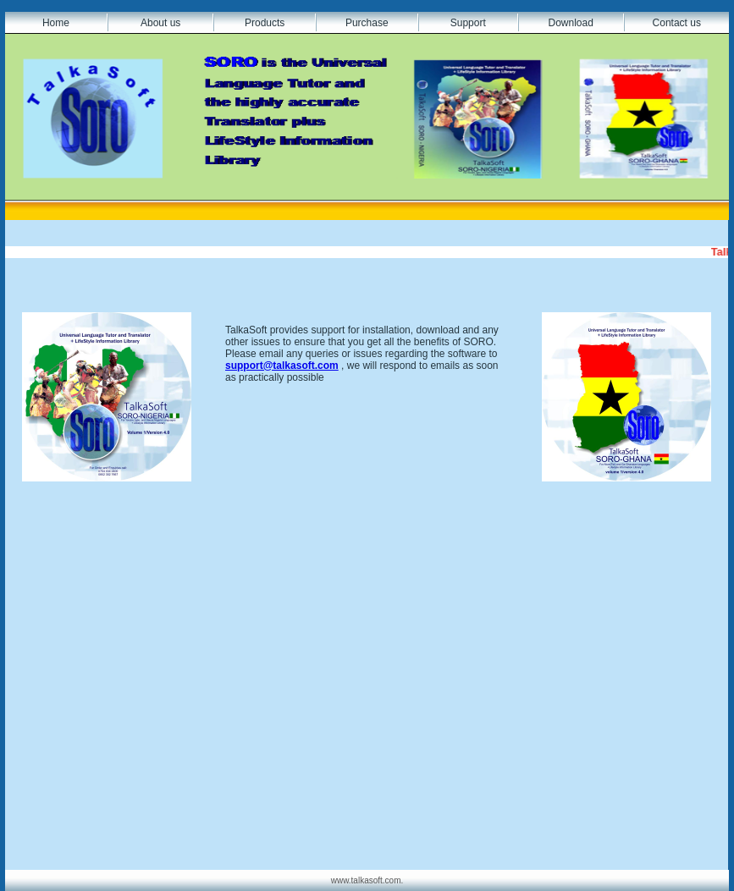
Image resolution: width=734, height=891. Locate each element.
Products (264, 23)
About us (160, 23)
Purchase (367, 23)
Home (55, 23)
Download (570, 23)
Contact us (677, 23)
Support (468, 23)
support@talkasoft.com (282, 365)
